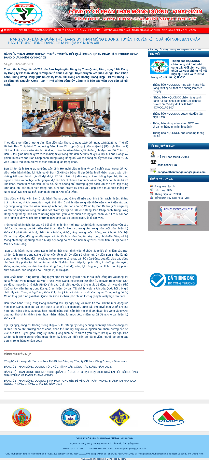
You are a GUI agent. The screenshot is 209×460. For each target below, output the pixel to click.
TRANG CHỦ (18, 39)
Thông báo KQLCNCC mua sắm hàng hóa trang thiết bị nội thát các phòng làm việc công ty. (178, 88)
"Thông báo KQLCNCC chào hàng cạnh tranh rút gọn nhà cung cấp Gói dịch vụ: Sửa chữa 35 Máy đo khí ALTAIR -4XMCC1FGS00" (177, 102)
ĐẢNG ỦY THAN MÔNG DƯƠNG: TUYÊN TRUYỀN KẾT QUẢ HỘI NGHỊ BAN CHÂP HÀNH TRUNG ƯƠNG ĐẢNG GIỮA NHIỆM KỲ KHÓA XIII (104, 41)
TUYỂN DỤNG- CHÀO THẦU (146, 30)
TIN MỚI (155, 54)
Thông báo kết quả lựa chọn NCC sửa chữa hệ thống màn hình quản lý (176, 125)
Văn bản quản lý (42, 30)
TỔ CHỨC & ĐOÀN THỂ (66, 30)
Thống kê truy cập (161, 178)
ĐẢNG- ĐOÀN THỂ (47, 39)
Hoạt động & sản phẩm (116, 30)
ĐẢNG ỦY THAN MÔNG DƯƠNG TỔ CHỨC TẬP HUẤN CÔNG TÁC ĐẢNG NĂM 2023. (58, 366)
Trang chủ (10, 30)
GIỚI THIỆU (24, 30)
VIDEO (192, 30)
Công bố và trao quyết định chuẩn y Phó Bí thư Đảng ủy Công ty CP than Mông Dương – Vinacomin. (66, 361)
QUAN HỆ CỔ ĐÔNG (90, 30)
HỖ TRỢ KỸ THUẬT (162, 146)
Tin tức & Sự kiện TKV (174, 30)
